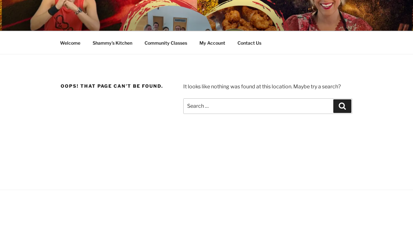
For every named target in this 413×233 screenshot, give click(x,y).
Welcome (70, 43)
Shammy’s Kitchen (112, 43)
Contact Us (249, 43)
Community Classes (166, 43)
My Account (212, 43)
